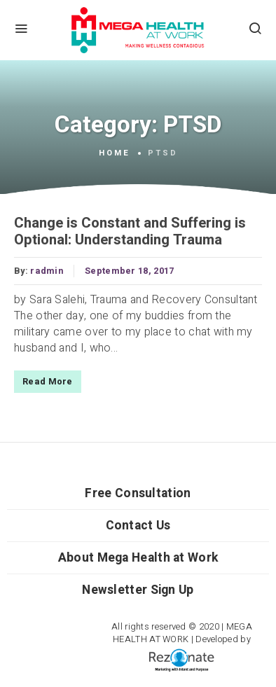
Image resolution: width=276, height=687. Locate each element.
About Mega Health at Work (138, 558)
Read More (47, 381)
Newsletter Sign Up (137, 590)
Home (114, 153)
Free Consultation (138, 493)
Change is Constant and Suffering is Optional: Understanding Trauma (130, 232)
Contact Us (138, 525)
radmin (46, 271)
